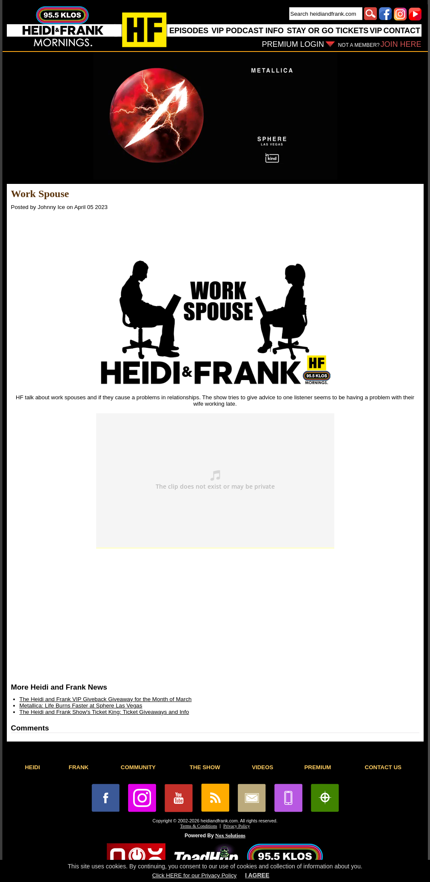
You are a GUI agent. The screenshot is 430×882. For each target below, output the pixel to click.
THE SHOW (205, 767)
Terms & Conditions (198, 826)
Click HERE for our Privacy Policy (194, 875)
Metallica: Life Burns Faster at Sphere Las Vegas (81, 705)
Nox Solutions (230, 836)
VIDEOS (262, 767)
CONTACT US (383, 767)
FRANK (79, 767)
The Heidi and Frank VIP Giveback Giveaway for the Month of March (106, 699)
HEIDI (32, 767)
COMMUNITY (138, 767)
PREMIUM (317, 767)
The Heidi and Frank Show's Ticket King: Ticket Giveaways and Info (104, 712)
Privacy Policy (236, 826)
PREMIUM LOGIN (293, 44)
